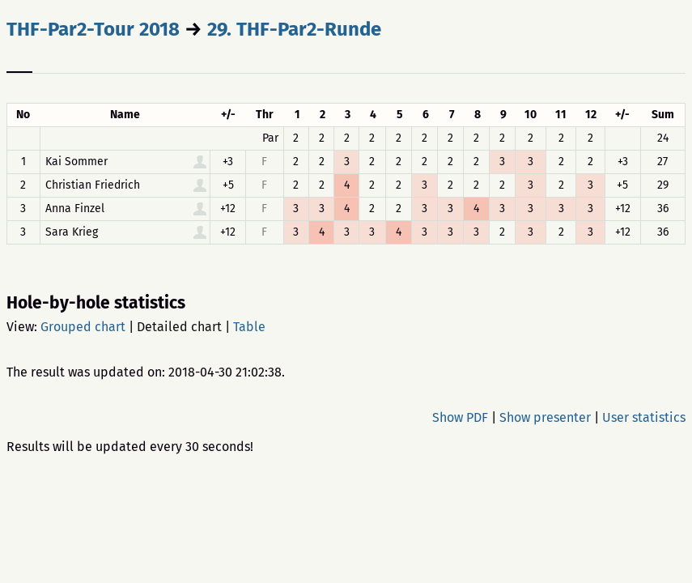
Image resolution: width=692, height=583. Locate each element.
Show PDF (460, 417)
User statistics (644, 417)
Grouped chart (82, 326)
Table (249, 326)
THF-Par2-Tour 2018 (93, 29)
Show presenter (545, 417)
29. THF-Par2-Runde (294, 29)
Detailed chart (179, 326)
